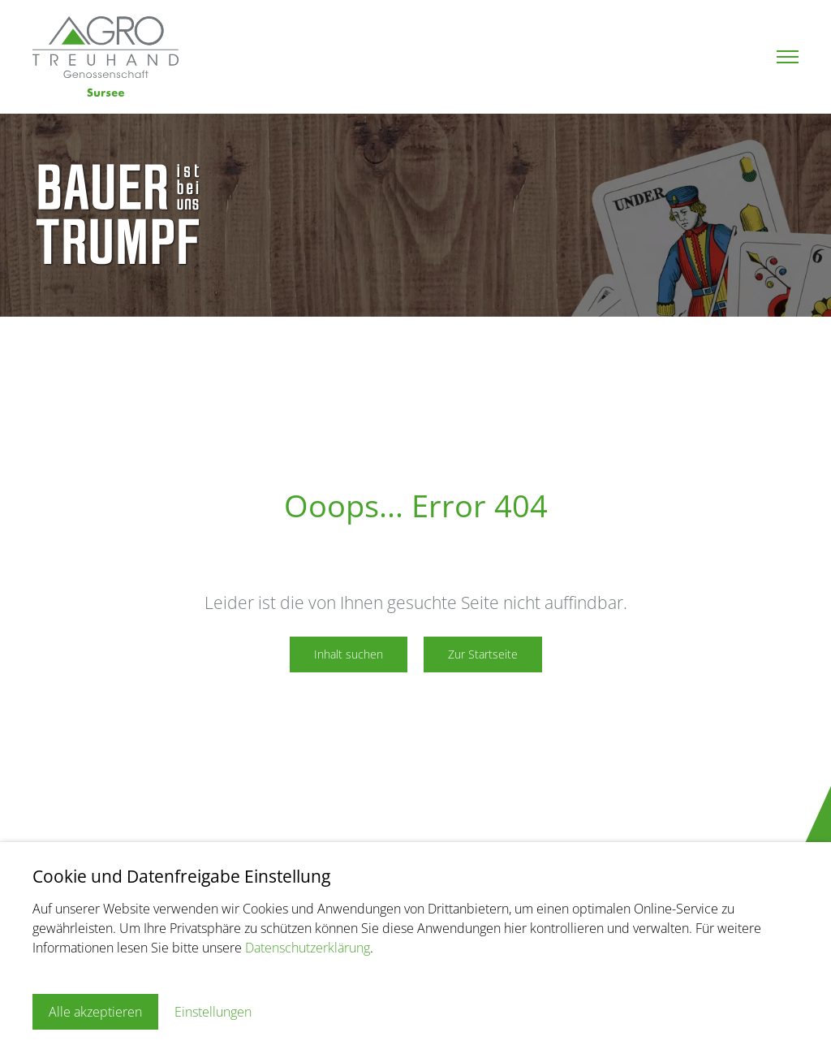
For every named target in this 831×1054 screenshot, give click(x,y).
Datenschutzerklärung (307, 948)
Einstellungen (213, 1012)
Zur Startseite (483, 654)
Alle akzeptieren (95, 1012)
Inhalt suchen (348, 654)
